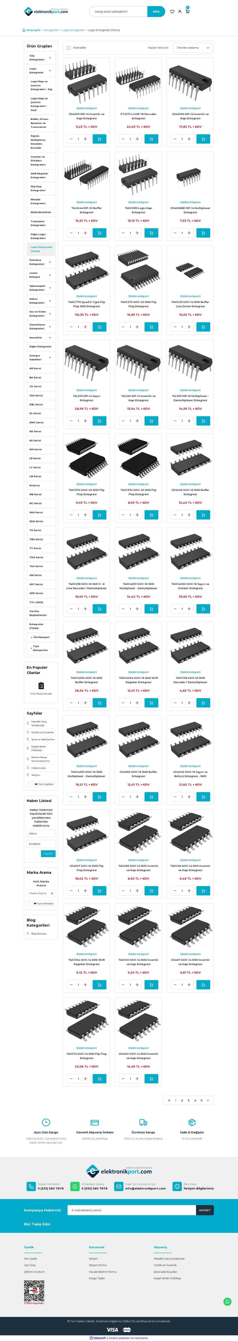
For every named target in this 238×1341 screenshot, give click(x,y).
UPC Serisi (36, 584)
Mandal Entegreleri (38, 201)
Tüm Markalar (44, 903)
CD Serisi (35, 386)
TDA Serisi (36, 557)
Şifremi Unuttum (34, 1271)
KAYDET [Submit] (205, 1210)
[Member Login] (180, 11)
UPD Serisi (36, 593)
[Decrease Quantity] (71, 138)
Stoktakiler (79, 47)
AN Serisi (35, 368)
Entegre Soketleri (35, 357)
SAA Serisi (36, 512)
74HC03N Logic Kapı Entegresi (138, 210)
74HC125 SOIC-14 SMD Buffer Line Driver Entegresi (190, 304)
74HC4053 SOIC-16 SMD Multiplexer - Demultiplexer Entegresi (138, 586)
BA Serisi (35, 377)
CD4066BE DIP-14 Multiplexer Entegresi (190, 210)
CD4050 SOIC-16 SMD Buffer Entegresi (138, 774)
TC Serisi (35, 548)
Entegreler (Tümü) (36, 626)
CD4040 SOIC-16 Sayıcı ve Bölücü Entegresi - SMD (190, 774)
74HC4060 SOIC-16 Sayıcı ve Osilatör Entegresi (190, 586)
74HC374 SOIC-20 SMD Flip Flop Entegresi (139, 492)
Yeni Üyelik (30, 1258)
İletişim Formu (98, 1265)
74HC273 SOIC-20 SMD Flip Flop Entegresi (139, 304)
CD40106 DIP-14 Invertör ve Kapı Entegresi (190, 116)
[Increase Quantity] (85, 138)
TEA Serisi (36, 566)
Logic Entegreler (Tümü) (104, 30)
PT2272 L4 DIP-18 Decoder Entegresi (139, 116)
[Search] (127, 11)
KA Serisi (35, 440)
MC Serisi (35, 503)
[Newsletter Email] (141, 1210)
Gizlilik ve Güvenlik (165, 1265)
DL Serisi (35, 413)
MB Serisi (35, 494)
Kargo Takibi (97, 1278)
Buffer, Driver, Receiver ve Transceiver (40, 123)
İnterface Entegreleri (36, 262)
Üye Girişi (29, 1265)
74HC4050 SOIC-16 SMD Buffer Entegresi (86, 680)
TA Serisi (35, 530)
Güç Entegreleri (36, 57)
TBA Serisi (36, 539)
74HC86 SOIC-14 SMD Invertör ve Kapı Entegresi (138, 868)
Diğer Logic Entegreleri (38, 236)
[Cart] (187, 11)
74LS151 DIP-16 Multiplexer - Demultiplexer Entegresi (190, 398)
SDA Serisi (36, 521)
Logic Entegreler (36, 70)
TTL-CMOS (36, 602)
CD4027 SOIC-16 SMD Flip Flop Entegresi (87, 868)
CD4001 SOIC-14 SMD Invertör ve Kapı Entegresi (138, 1056)
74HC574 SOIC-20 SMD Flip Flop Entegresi (86, 492)
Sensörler (35, 337)
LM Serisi (35, 476)
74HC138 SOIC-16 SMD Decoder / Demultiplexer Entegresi (190, 680)
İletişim (93, 1258)
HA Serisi (35, 431)
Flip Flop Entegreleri (38, 188)
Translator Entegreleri (38, 223)
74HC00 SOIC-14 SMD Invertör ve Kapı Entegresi (138, 962)
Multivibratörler (41, 212)
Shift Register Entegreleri (39, 175)
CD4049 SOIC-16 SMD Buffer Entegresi (190, 492)
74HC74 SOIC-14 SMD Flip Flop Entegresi (86, 1056)
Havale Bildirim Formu (103, 1271)
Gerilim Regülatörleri (38, 613)
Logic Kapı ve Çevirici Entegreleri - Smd (39, 104)
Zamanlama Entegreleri (37, 326)
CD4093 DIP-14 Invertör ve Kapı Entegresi (86, 116)
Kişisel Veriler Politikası (167, 1278)
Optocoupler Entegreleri (37, 288)
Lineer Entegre (34, 275)
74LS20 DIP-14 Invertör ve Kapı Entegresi (138, 398)
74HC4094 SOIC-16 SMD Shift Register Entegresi (138, 680)
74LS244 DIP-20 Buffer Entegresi (86, 210)
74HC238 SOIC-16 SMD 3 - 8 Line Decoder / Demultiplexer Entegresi (86, 586)
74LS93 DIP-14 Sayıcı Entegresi (86, 398)
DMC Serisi (36, 422)
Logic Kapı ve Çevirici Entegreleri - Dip (41, 85)
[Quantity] (78, 138)
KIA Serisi (35, 449)
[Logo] (46, 11)
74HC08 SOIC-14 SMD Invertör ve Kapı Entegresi (190, 868)
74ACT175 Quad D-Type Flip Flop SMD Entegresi (86, 304)
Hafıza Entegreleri (36, 301)
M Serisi (34, 485)
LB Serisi (35, 458)
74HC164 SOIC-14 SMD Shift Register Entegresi (87, 962)
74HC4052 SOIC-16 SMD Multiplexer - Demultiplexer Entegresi (86, 774)
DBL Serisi (36, 404)
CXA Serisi (36, 395)
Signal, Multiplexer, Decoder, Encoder (38, 141)
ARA (156, 11)
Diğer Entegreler (40, 346)
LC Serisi (35, 467)
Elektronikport (87, 108)
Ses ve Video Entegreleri (37, 313)
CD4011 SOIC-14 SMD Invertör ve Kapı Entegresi (190, 962)
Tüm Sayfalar (44, 784)
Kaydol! (48, 853)
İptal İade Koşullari (165, 1271)
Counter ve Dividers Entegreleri (38, 160)
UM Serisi (35, 575)
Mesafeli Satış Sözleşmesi (169, 1258)
